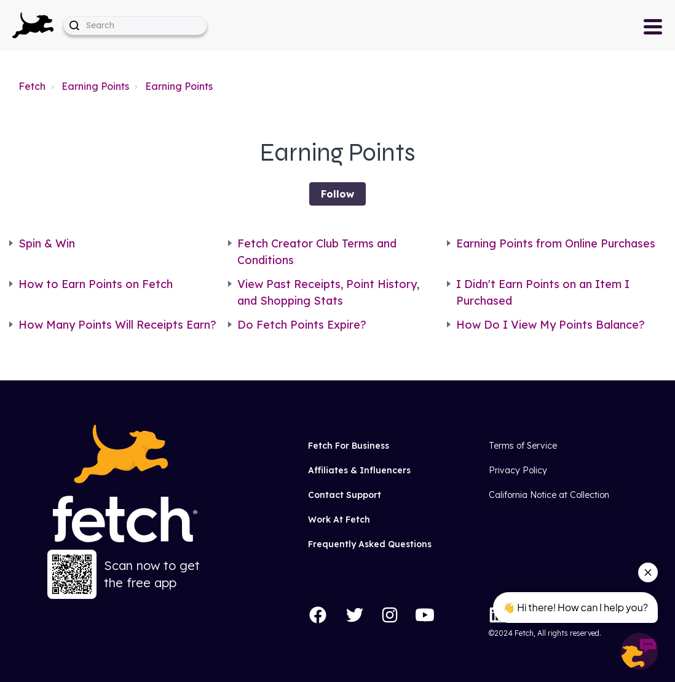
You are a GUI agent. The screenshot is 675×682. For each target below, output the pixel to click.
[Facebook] (318, 615)
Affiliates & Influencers (359, 470)
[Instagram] (390, 615)
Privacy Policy (518, 470)
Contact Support (344, 494)
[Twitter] (354, 615)
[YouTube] (425, 615)
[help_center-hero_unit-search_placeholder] (135, 25)
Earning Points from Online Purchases (555, 243)
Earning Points (95, 86)
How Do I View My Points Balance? (550, 325)
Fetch (31, 86)
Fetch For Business (348, 445)
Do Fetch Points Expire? (301, 325)
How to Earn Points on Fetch (95, 284)
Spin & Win (46, 243)
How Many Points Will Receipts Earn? (117, 325)
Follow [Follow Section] (337, 194)
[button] (32, 25)
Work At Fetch (339, 519)
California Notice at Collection (549, 494)
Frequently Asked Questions (370, 544)
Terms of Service (523, 445)
